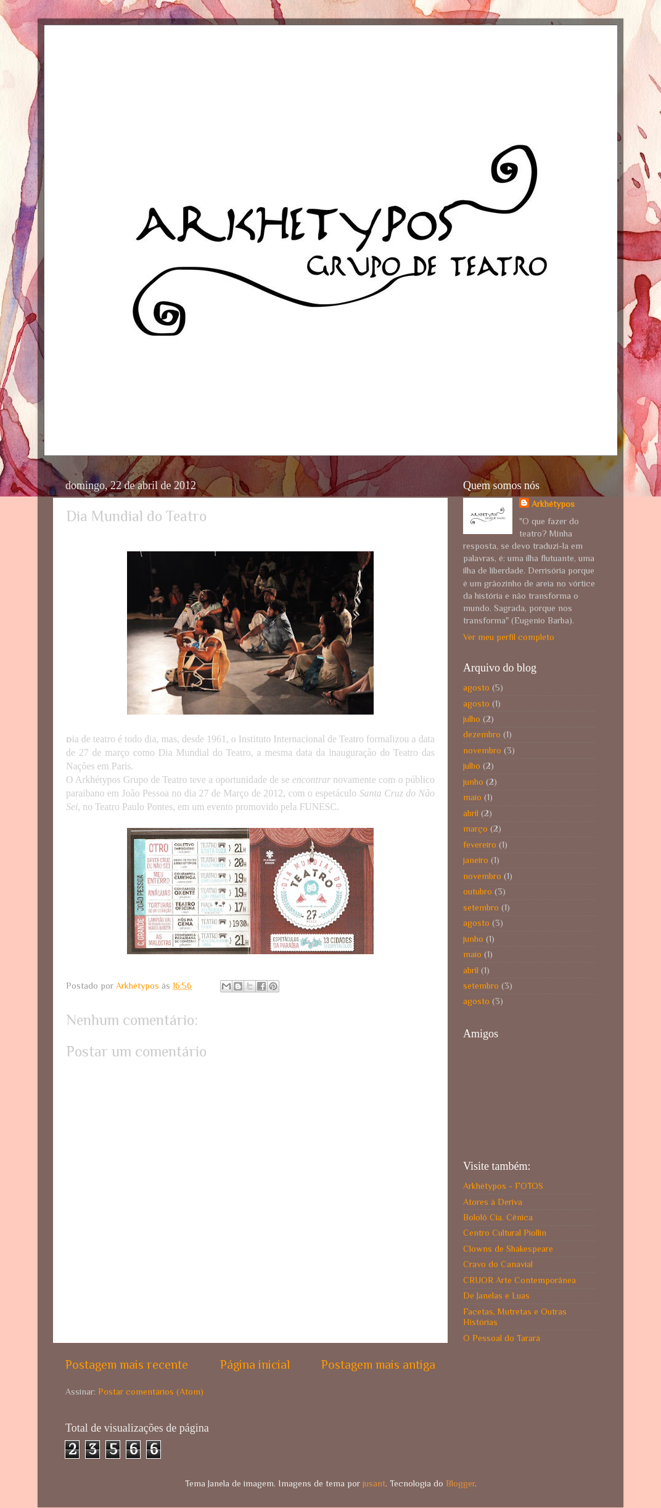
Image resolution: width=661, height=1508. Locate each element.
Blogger (460, 1483)
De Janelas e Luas (496, 1295)
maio (472, 797)
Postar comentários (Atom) (150, 1392)
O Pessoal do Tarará (501, 1338)
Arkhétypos (553, 504)
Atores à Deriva (492, 1202)
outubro (477, 891)
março (475, 828)
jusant (374, 1483)
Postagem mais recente (126, 1364)
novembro (482, 750)
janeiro (475, 860)
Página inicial (255, 1364)
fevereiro (479, 844)
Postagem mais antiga (378, 1364)
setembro (481, 907)
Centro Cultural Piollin (504, 1233)
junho (473, 782)
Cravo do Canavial (498, 1264)
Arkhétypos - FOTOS (503, 1186)
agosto (476, 687)
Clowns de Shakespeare (508, 1249)
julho (471, 719)
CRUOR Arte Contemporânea (519, 1280)
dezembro (482, 734)
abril (470, 813)
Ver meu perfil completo (508, 637)
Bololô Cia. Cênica (498, 1217)
